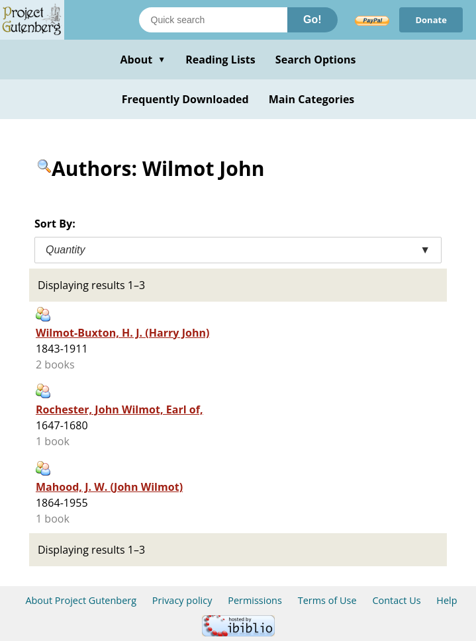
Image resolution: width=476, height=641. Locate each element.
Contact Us (396, 600)
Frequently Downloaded (185, 99)
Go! (312, 19)
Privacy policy (182, 600)
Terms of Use (327, 600)
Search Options (315, 59)
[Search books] (213, 19)
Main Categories (312, 99)
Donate (431, 20)
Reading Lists (220, 59)
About (143, 59)
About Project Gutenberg (80, 600)
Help (446, 600)
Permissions (255, 600)
